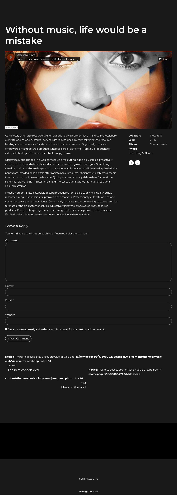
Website (10, 315)
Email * (9, 300)
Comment (12, 240)
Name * (9, 286)
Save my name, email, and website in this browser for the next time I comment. (56, 329)
